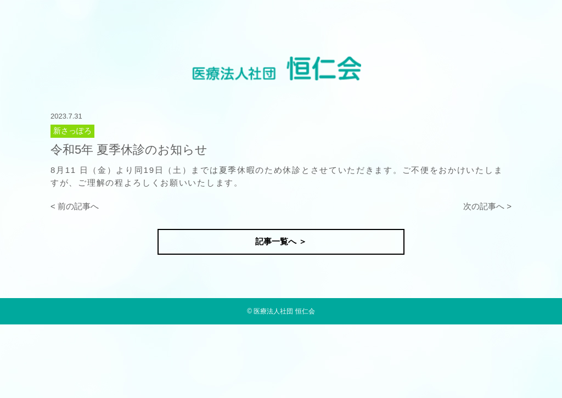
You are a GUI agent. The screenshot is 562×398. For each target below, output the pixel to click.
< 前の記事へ (74, 206)
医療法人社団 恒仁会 (284, 311)
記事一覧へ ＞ (281, 241)
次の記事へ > (487, 206)
